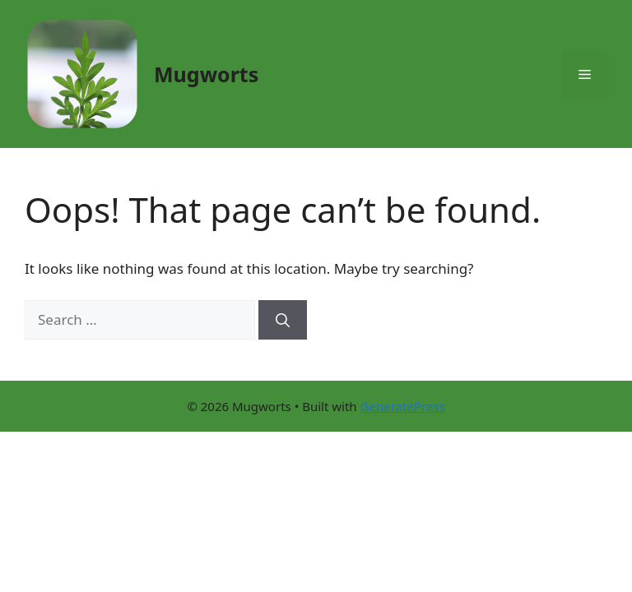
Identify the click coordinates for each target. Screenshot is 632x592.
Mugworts (206, 74)
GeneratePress (402, 406)
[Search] (282, 320)
